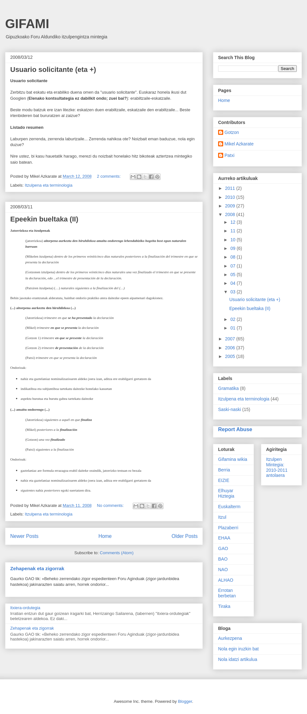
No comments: (111, 505)
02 (233, 319)
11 (233, 230)
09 (233, 248)
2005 (230, 356)
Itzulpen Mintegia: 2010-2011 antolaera (276, 467)
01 (233, 327)
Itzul (222, 517)
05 (233, 274)
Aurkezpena (230, 638)
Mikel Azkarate (239, 143)
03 (233, 291)
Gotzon (231, 132)
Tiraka (224, 606)
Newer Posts (24, 536)
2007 (230, 338)
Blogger (185, 701)
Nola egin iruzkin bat (238, 648)
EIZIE (223, 480)
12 (233, 222)
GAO (223, 548)
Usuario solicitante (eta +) (53, 70)
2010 (230, 197)
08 (233, 257)
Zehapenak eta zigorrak (37, 568)
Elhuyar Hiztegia (226, 493)
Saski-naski (229, 409)
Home (105, 536)
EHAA (224, 537)
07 (233, 265)
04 (233, 283)
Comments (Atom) (116, 552)
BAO (223, 559)
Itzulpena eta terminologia (49, 185)
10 (233, 239)
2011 (230, 188)
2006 (230, 347)
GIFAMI (27, 24)
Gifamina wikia (232, 459)
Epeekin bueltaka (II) (44, 219)
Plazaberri (228, 527)
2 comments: (109, 176)
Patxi (229, 155)
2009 (230, 205)
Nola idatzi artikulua (237, 659)
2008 (230, 214)
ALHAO (225, 580)
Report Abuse (235, 429)
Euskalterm (229, 506)
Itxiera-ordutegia (25, 607)
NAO (223, 569)
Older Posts (185, 536)
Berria (224, 469)
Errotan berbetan (227, 593)
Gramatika (228, 388)
